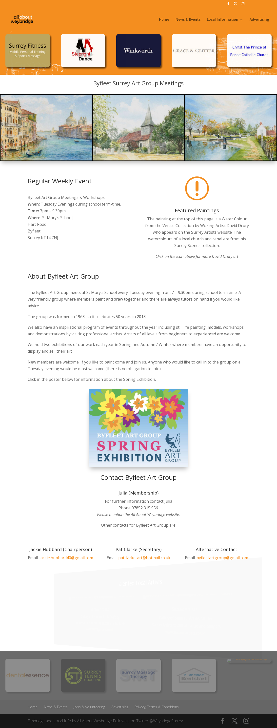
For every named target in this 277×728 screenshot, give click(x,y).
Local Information (222, 20)
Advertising (259, 20)
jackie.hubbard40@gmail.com (66, 557)
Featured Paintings (197, 210)
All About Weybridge (94, 721)
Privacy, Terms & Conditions (157, 707)
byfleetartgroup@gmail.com (222, 557)
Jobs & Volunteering (89, 707)
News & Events (188, 20)
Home (164, 20)
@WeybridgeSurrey (166, 721)
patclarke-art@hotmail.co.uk (144, 557)
